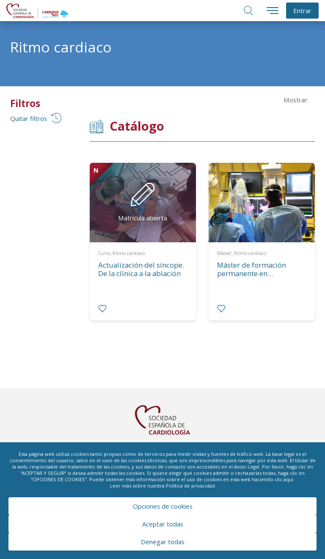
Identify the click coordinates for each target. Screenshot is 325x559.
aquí (288, 479)
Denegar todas (163, 541)
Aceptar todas (162, 524)
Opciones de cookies (163, 506)
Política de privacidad (190, 485)
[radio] (102, 308)
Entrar (302, 10)
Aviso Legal (246, 466)
